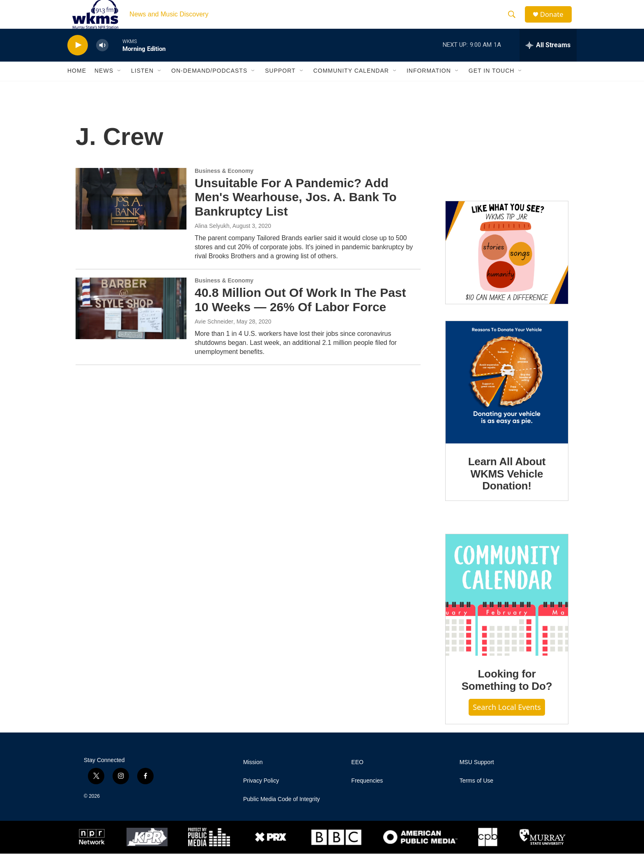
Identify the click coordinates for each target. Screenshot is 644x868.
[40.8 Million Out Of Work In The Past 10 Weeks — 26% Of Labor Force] (131, 323)
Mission (252, 777)
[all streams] (548, 59)
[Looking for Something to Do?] (507, 609)
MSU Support (477, 777)
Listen (142, 85)
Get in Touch (492, 85)
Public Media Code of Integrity (281, 814)
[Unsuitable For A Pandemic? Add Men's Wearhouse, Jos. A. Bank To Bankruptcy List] (131, 213)
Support (280, 85)
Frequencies (367, 795)
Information (429, 85)
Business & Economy (224, 185)
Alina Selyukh (212, 240)
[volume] (102, 60)
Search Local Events (507, 721)
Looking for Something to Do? (507, 694)
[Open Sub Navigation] (119, 85)
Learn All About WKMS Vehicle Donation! (507, 488)
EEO (357, 777)
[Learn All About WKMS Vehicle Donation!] (507, 396)
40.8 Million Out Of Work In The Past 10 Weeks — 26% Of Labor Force (300, 314)
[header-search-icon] (514, 21)
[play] (77, 59)
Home (76, 85)
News (103, 85)
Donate (555, 21)
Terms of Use (476, 795)
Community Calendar (351, 85)
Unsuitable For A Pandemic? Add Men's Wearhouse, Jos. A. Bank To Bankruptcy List (296, 212)
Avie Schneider (214, 336)
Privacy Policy (261, 795)
